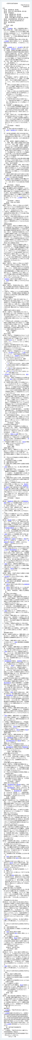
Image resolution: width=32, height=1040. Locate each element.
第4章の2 (13, 130)
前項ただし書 (14, 434)
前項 (27, 374)
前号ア (8, 371)
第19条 (9, 520)
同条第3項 (25, 747)
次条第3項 (26, 584)
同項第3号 (25, 485)
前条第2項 (7, 538)
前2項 (24, 441)
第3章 (8, 178)
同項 (7, 280)
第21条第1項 (7, 682)
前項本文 (7, 279)
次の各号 (20, 47)
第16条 (18, 784)
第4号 (7, 487)
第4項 (13, 538)
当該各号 (13, 48)
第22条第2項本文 (10, 740)
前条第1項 (10, 501)
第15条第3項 (8, 661)
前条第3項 (10, 737)
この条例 (9, 28)
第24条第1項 (9, 747)
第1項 (25, 484)
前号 (7, 581)
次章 (7, 130)
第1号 (8, 584)
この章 (23, 352)
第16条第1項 (17, 790)
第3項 (19, 740)
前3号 (8, 587)
